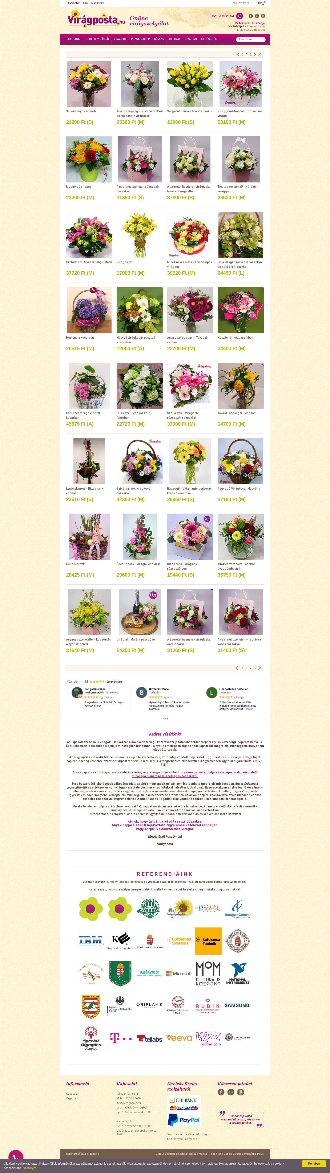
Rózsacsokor (140, 39)
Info (85, 3)
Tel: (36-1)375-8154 (128, 1093)
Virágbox (120, 39)
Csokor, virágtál (97, 39)
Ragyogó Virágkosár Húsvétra (239, 488)
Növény (159, 39)
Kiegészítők (209, 39)
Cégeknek (72, 1098)
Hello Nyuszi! (75, 564)
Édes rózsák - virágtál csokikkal (139, 564)
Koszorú (191, 39)
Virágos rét (125, 262)
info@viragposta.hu (129, 1102)
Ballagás (74, 39)
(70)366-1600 (133, 1098)
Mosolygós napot (78, 186)
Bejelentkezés (241, 3)
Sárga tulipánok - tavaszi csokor (190, 111)
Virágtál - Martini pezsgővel (136, 639)
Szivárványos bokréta (81, 111)
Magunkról (97, 3)
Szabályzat (30, 1168)
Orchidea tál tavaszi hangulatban (89, 262)
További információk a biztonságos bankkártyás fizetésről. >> (188, 1136)
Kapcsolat (74, 3)
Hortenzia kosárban (80, 337)
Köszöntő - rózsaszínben (235, 337)
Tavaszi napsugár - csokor (236, 413)
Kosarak (175, 39)
